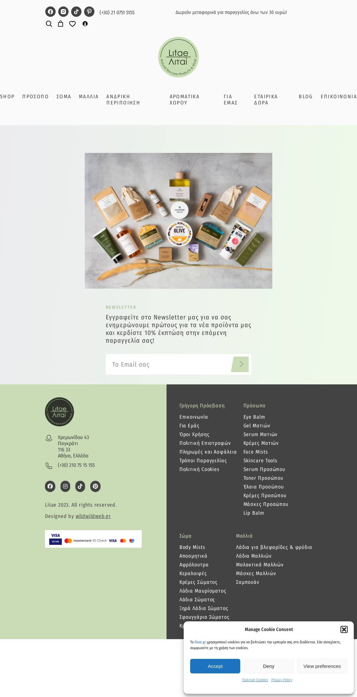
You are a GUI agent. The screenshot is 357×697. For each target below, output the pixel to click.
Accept (215, 666)
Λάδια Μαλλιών (254, 556)
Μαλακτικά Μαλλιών (260, 565)
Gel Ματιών (256, 426)
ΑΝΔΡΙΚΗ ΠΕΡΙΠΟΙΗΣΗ (123, 99)
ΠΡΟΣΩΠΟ (35, 96)
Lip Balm (253, 513)
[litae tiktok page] (76, 12)
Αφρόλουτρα (194, 565)
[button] (344, 629)
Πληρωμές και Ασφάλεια (208, 452)
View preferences (322, 666)
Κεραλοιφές (193, 573)
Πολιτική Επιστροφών (205, 443)
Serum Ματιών (260, 434)
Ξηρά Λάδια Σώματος (203, 608)
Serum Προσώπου (264, 469)
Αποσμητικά (193, 556)
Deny (268, 666)
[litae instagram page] (63, 12)
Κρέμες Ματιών (261, 443)
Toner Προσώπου (263, 478)
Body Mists (192, 547)
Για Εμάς (189, 426)
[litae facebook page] (50, 12)
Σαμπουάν (247, 582)
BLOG (306, 96)
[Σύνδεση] (85, 23)
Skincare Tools (260, 460)
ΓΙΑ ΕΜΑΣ (231, 99)
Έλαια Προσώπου (263, 487)
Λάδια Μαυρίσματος (202, 591)
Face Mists (255, 452)
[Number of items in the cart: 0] (60, 23)
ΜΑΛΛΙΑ (89, 96)
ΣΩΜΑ (64, 96)
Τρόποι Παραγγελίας (203, 460)
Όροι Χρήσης (194, 434)
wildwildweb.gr (93, 516)
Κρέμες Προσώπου (265, 495)
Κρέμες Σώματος (198, 582)
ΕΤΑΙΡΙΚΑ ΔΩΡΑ (266, 99)
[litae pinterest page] (89, 12)
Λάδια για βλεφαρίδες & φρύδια (274, 547)
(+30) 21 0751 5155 (117, 12)
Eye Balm (254, 417)
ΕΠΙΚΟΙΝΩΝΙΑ (339, 96)
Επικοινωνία (193, 417)
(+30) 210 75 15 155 (76, 465)
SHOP (7, 96)
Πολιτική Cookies (255, 680)
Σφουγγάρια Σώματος (204, 617)
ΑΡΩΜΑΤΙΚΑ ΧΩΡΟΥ (185, 99)
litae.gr (200, 642)
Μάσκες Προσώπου (266, 504)
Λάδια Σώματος (197, 599)
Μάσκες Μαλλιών (256, 573)
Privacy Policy (281, 680)
